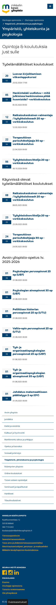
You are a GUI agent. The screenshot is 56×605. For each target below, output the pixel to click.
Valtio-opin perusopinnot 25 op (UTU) (33, 330)
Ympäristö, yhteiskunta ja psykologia (24, 459)
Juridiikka (8, 419)
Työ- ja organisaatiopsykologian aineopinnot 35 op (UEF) (29, 372)
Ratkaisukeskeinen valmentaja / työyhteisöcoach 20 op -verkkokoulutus (33, 118)
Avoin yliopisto (11, 412)
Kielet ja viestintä (12, 426)
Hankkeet (8, 493)
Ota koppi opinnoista (11, 20)
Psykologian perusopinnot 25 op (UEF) (32, 273)
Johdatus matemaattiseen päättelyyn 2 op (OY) (30, 393)
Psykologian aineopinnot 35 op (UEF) (33, 292)
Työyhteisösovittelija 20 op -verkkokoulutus (31, 161)
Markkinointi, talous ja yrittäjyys (18, 439)
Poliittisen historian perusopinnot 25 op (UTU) (29, 311)
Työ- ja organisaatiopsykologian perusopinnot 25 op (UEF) (29, 350)
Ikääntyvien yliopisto (13, 466)
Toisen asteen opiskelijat (15, 480)
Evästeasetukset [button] (17, 602)
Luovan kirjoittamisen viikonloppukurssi (27, 75)
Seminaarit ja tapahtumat (15, 486)
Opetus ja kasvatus (13, 446)
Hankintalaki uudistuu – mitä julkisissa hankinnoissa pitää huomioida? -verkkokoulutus (31, 96)
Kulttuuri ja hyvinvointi (14, 432)
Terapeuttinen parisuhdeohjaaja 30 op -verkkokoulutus (28, 140)
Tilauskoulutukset (12, 500)
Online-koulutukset (13, 473)
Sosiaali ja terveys (12, 453)
